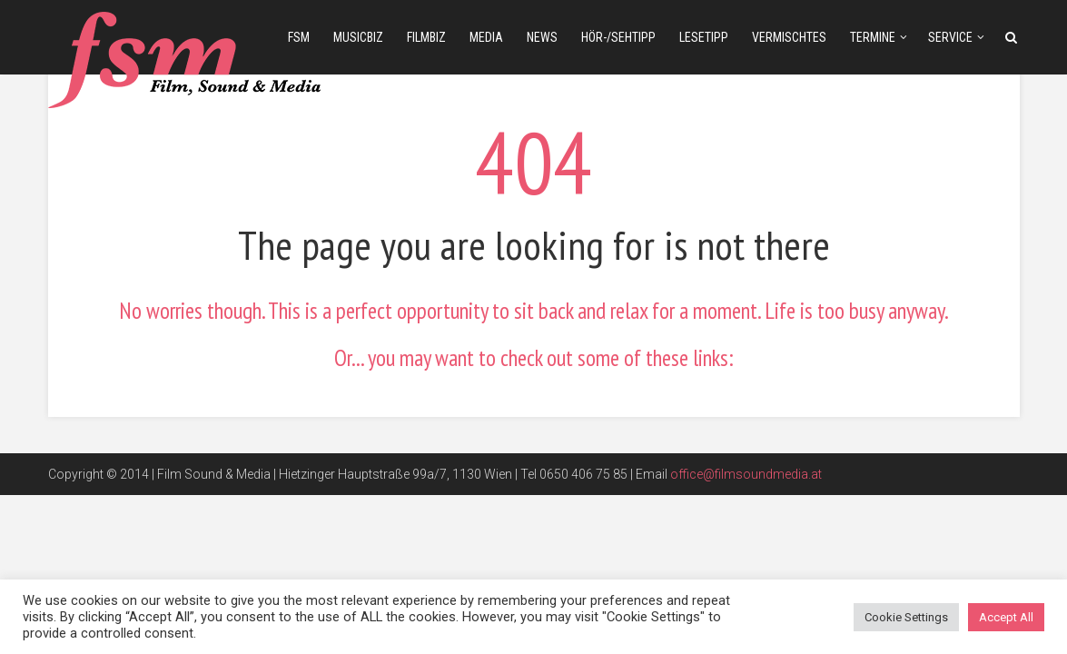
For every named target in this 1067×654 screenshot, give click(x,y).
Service (950, 37)
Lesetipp (703, 37)
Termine (872, 37)
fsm (299, 37)
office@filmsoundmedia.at (746, 474)
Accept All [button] (1006, 617)
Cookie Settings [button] (906, 617)
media (486, 37)
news (542, 37)
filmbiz (426, 37)
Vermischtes (789, 37)
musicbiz (358, 37)
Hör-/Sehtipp (618, 37)
